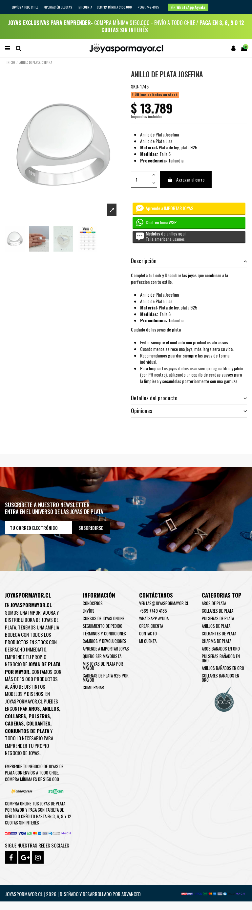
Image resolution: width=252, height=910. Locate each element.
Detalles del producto (189, 398)
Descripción (189, 261)
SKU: (135, 86)
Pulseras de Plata (218, 618)
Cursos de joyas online (103, 618)
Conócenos (93, 603)
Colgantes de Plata (219, 633)
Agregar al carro (185, 179)
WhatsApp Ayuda (154, 618)
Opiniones (189, 410)
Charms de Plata (216, 641)
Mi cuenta (85, 7)
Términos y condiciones (104, 633)
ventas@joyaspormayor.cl (164, 603)
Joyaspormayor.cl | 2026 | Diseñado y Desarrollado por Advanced (73, 894)
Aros (34, 708)
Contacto (148, 633)
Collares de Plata (217, 610)
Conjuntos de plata (27, 730)
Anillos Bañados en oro (223, 668)
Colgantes (38, 723)
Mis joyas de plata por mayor (103, 665)
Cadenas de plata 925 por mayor (106, 677)
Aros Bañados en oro (221, 648)
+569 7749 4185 (153, 610)
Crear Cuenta (151, 626)
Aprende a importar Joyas (106, 648)
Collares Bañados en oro (220, 677)
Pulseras (39, 716)
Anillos (50, 708)
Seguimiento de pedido (102, 626)
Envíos (88, 610)
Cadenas (14, 723)
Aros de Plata (214, 603)
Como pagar (93, 687)
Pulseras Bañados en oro (221, 658)
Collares (15, 716)
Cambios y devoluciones (104, 641)
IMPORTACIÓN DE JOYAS (58, 7)
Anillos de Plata (216, 626)
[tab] (189, 261)
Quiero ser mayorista (102, 656)
